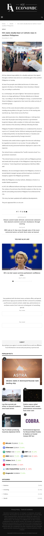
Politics (23, 494)
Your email (22, 324)
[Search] (42, 17)
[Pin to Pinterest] (24, 212)
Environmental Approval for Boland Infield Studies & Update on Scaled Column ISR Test (32, 433)
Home (3, 24)
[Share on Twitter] (22, 212)
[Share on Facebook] (20, 212)
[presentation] (22, 333)
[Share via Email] (26, 212)
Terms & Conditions (27, 510)
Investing (23, 490)
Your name (22, 313)
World (11, 24)
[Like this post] (18, 212)
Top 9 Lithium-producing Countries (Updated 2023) (11, 431)
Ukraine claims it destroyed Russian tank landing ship (22, 382)
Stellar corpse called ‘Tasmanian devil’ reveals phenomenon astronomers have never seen (32, 407)
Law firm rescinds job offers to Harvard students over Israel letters (11, 406)
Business (23, 486)
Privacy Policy (15, 510)
